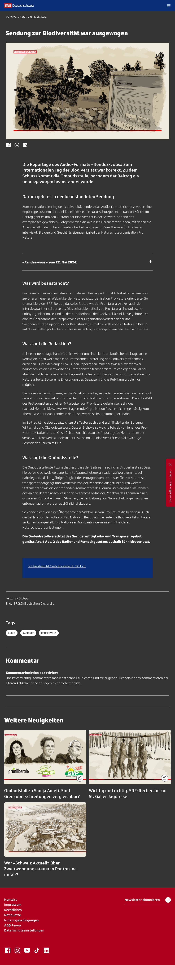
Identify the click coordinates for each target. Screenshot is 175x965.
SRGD (23, 17)
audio (11, 633)
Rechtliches (13, 910)
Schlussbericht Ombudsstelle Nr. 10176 (57, 566)
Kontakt (10, 899)
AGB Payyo (12, 925)
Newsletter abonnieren (148, 900)
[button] (169, 5)
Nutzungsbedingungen (21, 920)
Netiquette (12, 915)
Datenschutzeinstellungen (24, 930)
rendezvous (48, 633)
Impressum (12, 904)
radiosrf (28, 633)
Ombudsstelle (38, 17)
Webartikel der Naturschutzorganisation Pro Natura (89, 298)
